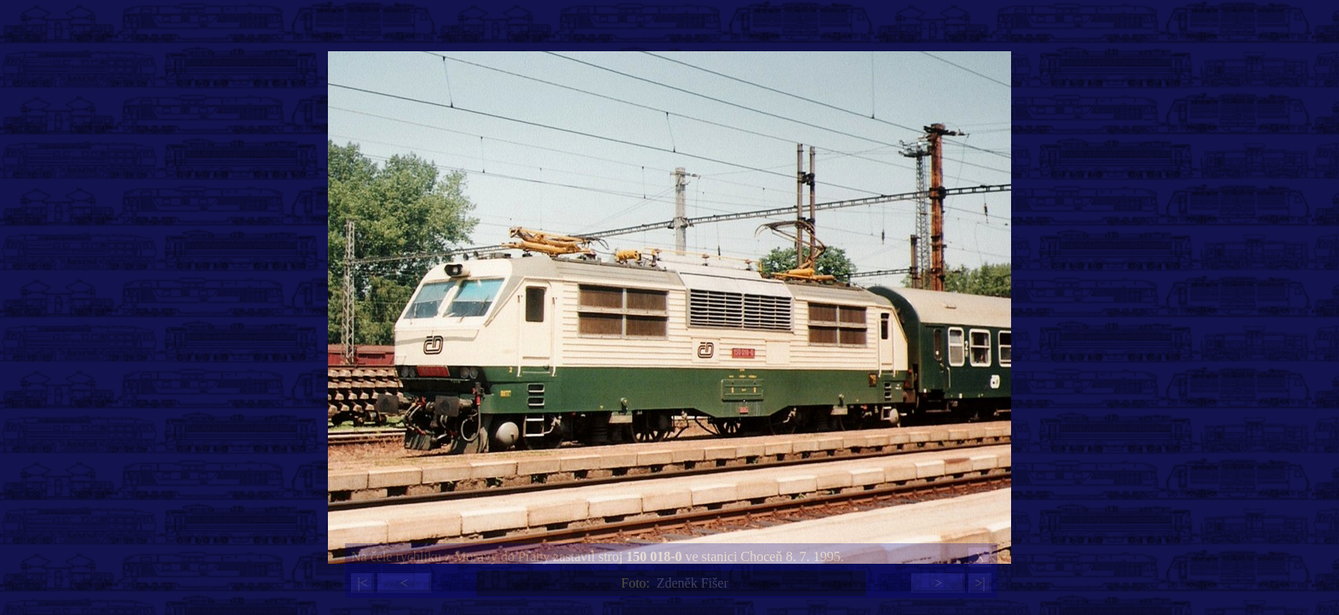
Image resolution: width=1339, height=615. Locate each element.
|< (362, 583)
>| (979, 583)
